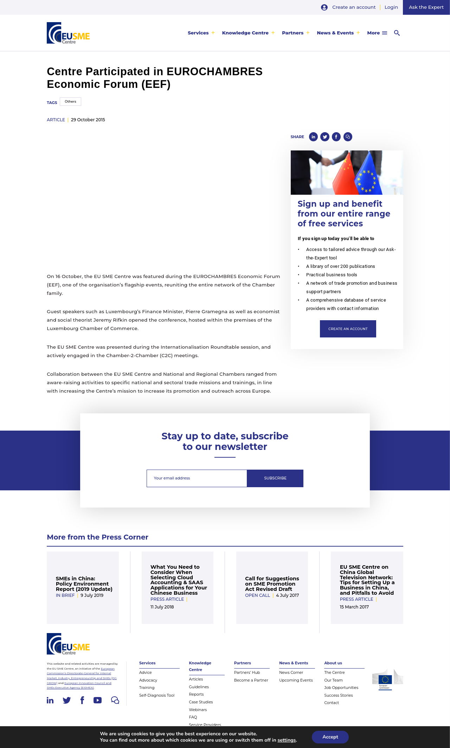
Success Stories (338, 695)
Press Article (167, 599)
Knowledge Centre (245, 33)
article (56, 119)
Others (70, 101)
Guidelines (199, 687)
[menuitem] (201, 33)
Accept (330, 737)
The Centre (334, 672)
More (373, 33)
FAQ (193, 717)
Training (147, 687)
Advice (145, 672)
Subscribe (275, 478)
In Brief (65, 595)
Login (391, 7)
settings (286, 740)
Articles (196, 679)
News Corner (291, 672)
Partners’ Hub (247, 672)
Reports (196, 694)
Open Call (257, 595)
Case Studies (201, 702)
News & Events (335, 33)
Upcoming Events (296, 680)
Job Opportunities (341, 687)
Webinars (198, 710)
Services (198, 33)
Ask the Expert (426, 7)
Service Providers (205, 725)
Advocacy (148, 680)
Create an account (353, 7)
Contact (331, 703)
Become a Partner (251, 680)
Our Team (333, 680)
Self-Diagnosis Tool (156, 695)
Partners (292, 33)
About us (333, 663)
